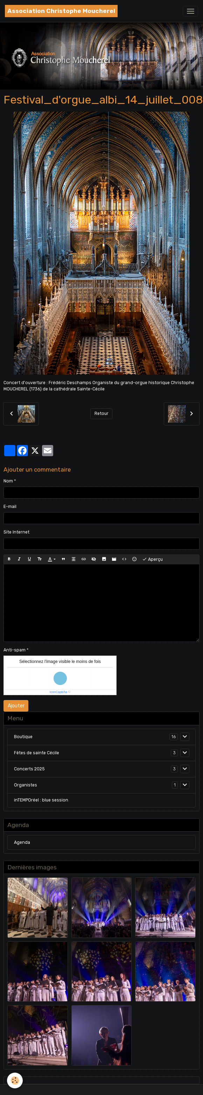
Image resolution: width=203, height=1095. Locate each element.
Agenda (22, 842)
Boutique (23, 736)
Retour (101, 413)
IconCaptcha (59, 692)
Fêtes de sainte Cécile (36, 752)
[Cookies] (15, 1080)
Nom (8, 481)
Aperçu (152, 559)
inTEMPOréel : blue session (41, 800)
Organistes (25, 785)
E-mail (10, 506)
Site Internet (16, 532)
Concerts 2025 (29, 768)
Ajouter (16, 706)
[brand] (61, 11)
